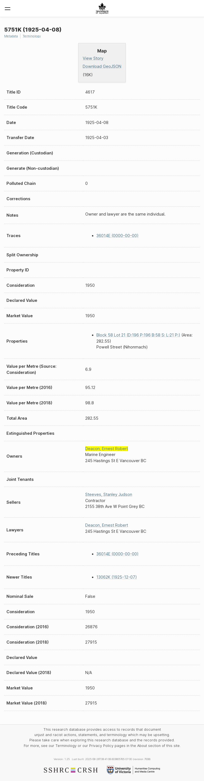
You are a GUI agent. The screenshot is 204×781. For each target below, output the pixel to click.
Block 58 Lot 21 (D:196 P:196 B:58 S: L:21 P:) (138, 335)
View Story (93, 58)
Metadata (11, 36)
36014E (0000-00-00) (117, 235)
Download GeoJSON (102, 66)
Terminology (32, 36)
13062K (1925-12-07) (116, 577)
